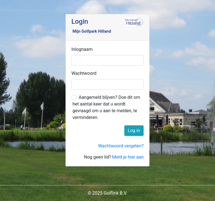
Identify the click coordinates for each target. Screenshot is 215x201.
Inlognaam (81, 49)
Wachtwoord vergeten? (121, 146)
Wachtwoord (84, 73)
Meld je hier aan (128, 157)
